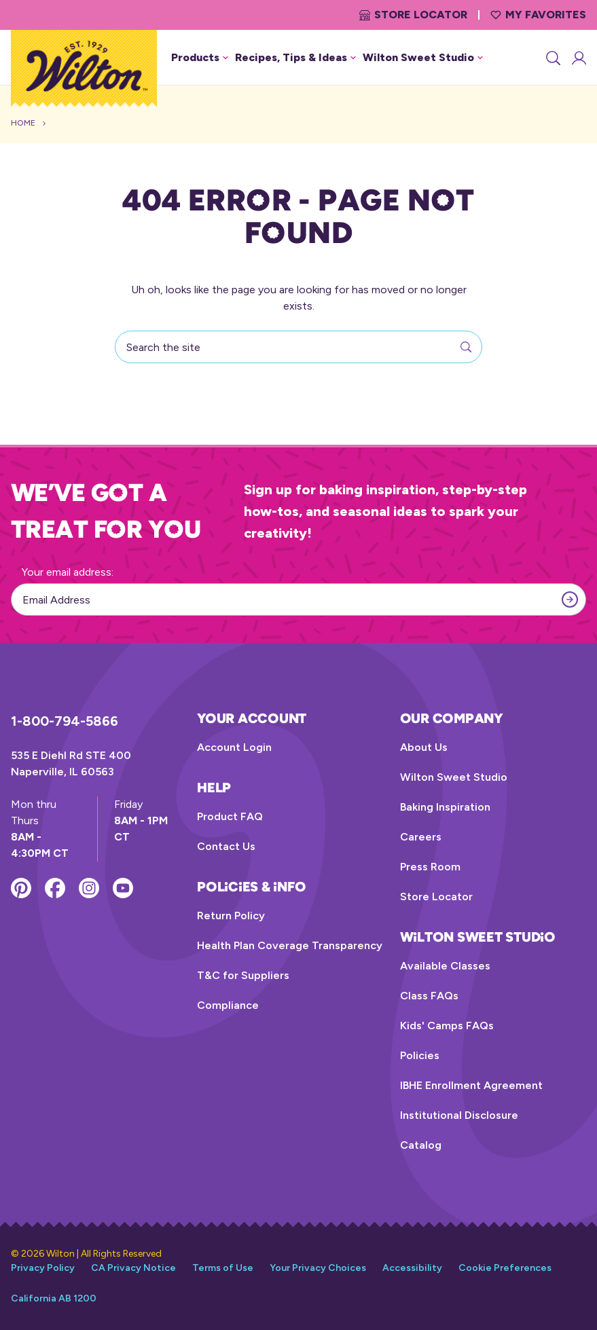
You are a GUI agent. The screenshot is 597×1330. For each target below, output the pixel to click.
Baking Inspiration (445, 806)
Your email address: (67, 572)
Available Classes (445, 965)
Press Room (430, 866)
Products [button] (199, 57)
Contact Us (226, 846)
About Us (424, 747)
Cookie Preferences (504, 1268)
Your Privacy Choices (318, 1268)
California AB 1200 (53, 1298)
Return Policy (231, 915)
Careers (420, 836)
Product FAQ (230, 816)
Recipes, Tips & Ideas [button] (295, 57)
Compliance (228, 1005)
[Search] (552, 58)
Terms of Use (222, 1268)
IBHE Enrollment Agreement (471, 1085)
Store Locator (413, 14)
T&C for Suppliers (243, 975)
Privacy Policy (43, 1268)
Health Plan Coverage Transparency (289, 945)
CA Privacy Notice (133, 1268)
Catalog (420, 1145)
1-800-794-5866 (64, 721)
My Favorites (538, 14)
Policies (419, 1055)
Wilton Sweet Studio (453, 777)
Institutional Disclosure (459, 1115)
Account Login (234, 747)
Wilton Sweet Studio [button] (423, 57)
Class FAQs (429, 995)
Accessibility (412, 1268)
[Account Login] (578, 58)
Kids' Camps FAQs (447, 1025)
